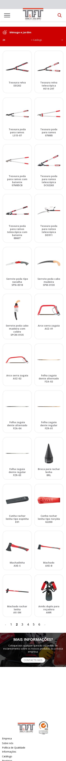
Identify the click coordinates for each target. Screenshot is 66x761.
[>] (45, 624)
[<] (5, 624)
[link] (33, 14)
